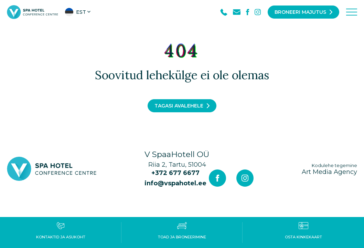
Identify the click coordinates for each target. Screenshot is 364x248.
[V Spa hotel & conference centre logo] (32, 12)
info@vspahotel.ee (175, 183)
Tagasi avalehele (178, 106)
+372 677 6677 (175, 173)
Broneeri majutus (300, 12)
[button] (78, 12)
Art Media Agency (329, 169)
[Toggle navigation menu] (351, 12)
